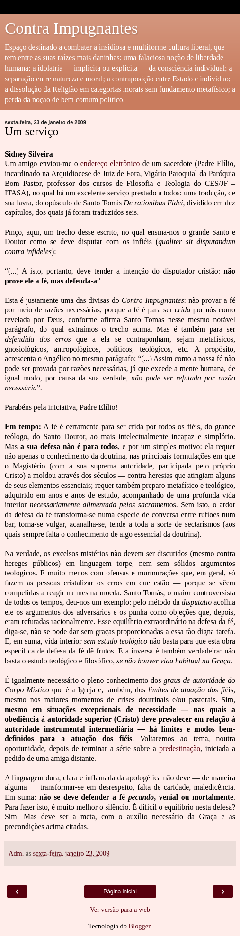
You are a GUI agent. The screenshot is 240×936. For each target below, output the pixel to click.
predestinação (179, 748)
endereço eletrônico (110, 163)
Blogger (140, 926)
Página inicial (120, 891)
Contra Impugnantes (71, 28)
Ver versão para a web (120, 909)
